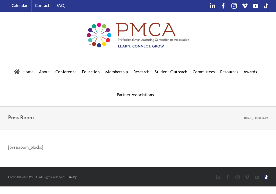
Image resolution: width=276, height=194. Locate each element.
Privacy (72, 177)
